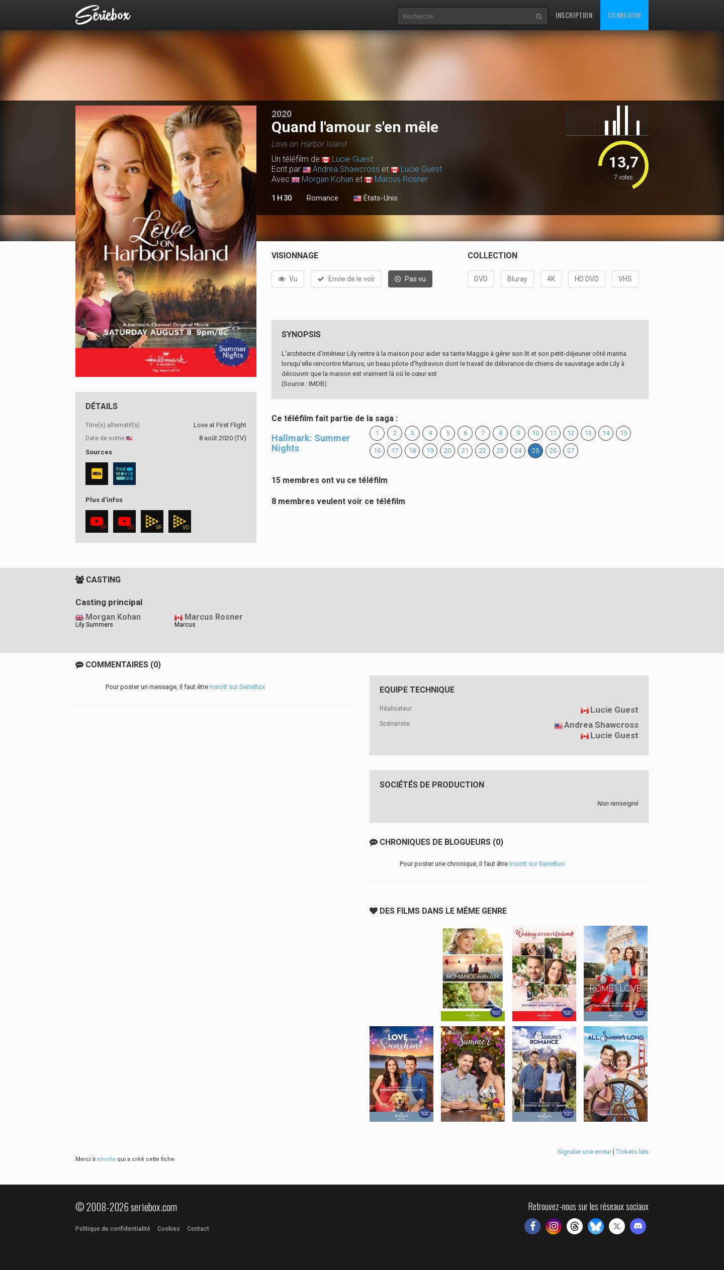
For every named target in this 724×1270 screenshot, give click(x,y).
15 (623, 433)
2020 (282, 114)
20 (447, 450)
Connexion (624, 15)
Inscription (574, 15)
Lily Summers (94, 624)
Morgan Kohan (327, 179)
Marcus (185, 624)
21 (465, 450)
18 (412, 450)
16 (377, 450)
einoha (106, 1159)
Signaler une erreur (584, 1151)
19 (429, 450)
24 (517, 450)
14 (605, 433)
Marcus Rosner (401, 179)
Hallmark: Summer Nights (311, 443)
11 (553, 433)
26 (553, 450)
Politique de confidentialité (112, 1228)
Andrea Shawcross (346, 169)
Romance (322, 198)
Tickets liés (632, 1151)
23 (500, 450)
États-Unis (375, 198)
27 (570, 450)
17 (394, 450)
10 (535, 433)
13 (588, 433)
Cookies (168, 1228)
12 (570, 433)
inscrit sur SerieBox (237, 687)
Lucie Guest (352, 159)
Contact (198, 1228)
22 (482, 450)
